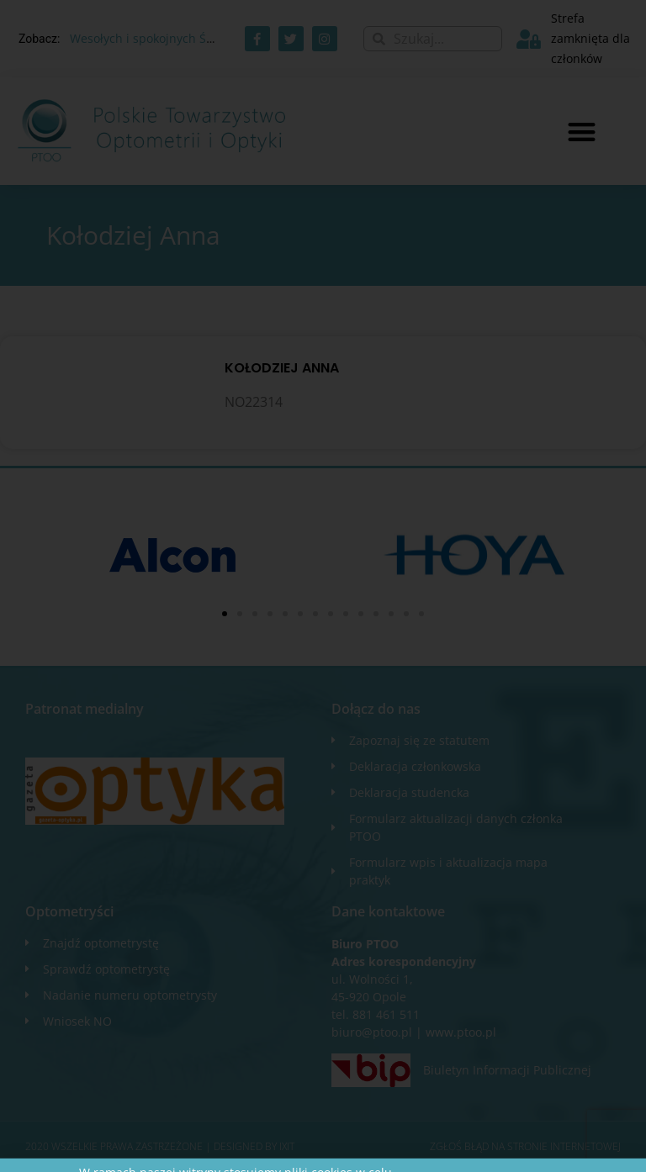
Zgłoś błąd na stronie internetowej (525, 1146)
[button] (581, 131)
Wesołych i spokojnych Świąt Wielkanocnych (193, 38)
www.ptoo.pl (461, 1032)
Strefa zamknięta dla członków (590, 38)
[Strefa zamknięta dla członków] (528, 39)
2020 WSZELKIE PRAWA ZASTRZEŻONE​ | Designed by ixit (159, 1146)
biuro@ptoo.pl (371, 1032)
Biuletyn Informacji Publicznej (507, 1070)
